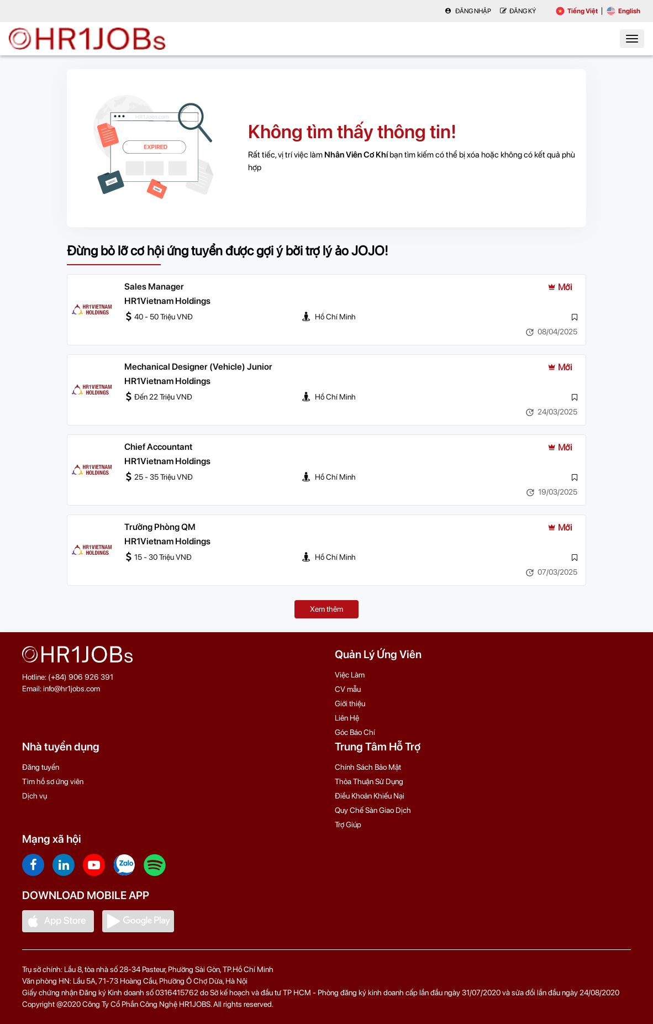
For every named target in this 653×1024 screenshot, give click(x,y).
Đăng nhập (468, 11)
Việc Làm (350, 674)
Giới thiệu (350, 703)
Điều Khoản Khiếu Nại (369, 795)
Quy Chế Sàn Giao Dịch (373, 810)
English (623, 11)
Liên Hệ (347, 717)
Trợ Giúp (348, 824)
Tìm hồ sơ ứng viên (52, 781)
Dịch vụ (34, 795)
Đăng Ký (518, 11)
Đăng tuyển (40, 767)
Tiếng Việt (577, 11)
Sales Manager (154, 286)
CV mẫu (348, 689)
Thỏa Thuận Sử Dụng (369, 781)
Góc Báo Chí (355, 732)
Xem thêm (326, 609)
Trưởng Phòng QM (160, 527)
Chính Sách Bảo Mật (368, 767)
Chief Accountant (158, 447)
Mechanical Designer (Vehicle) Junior (198, 366)
